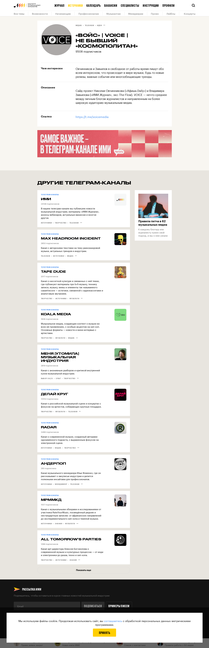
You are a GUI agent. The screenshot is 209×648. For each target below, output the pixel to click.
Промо (155, 13)
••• (104, 25)
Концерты (189, 13)
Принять (104, 633)
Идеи (99, 25)
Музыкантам (113, 13)
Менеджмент (61, 484)
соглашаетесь (113, 620)
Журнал (59, 5)
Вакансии (110, 5)
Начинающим (63, 13)
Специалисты (130, 5)
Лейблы (170, 13)
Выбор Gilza (47, 378)
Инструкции (151, 5)
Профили (168, 5)
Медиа (79, 25)
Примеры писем (119, 606)
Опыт (58, 378)
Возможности (40, 13)
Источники (75, 5)
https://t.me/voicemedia (92, 116)
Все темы (19, 13)
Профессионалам (88, 13)
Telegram (89, 25)
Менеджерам (135, 13)
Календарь (93, 5)
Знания (58, 523)
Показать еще (83, 570)
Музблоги (74, 298)
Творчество (60, 223)
